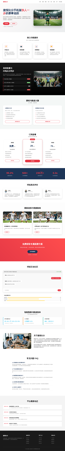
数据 (45, 1)
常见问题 (60, 1)
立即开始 (12, 160)
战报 (54, 1)
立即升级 (52, 160)
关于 (57, 1)
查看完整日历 (17, 121)
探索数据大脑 (47, 121)
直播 (43, 1)
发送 (59, 290)
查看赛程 (13, 23)
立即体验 (6, 23)
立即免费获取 (32, 251)
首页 (40, 1)
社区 (51, 1)
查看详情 (6, 232)
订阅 (48, 1)
